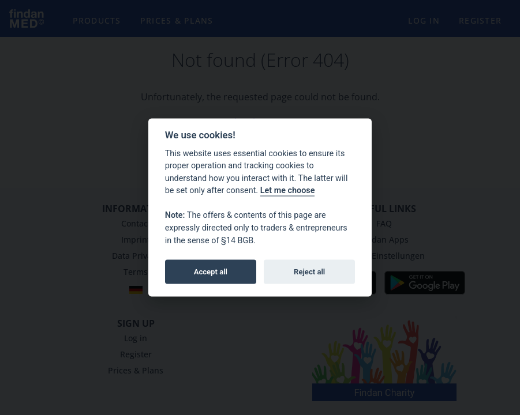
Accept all (210, 271)
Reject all (309, 271)
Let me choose (287, 190)
